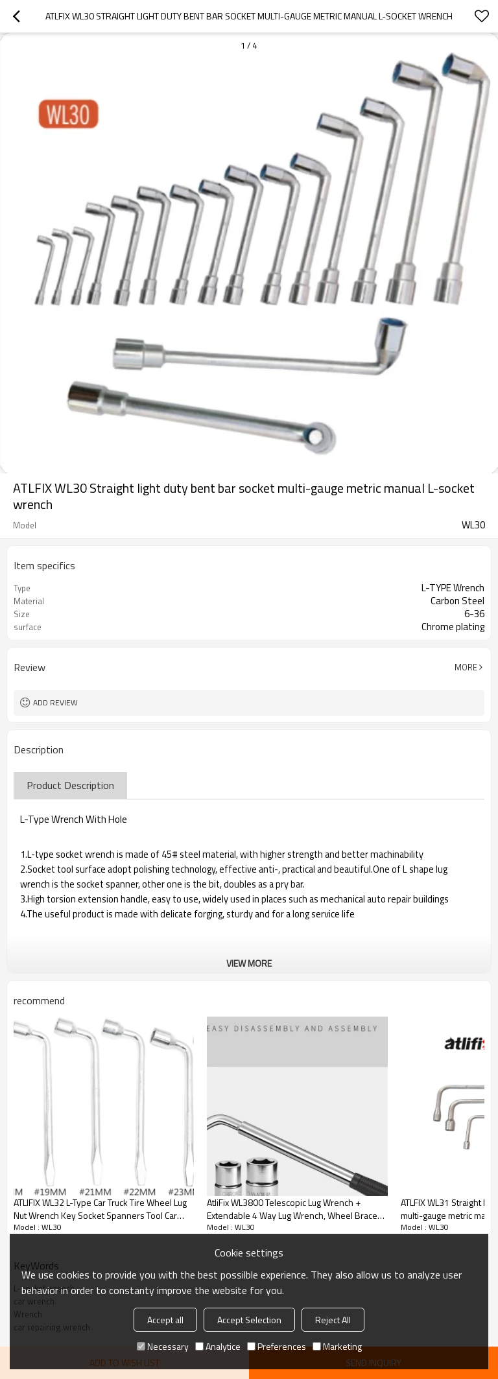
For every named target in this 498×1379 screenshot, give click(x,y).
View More (249, 963)
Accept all (165, 1319)
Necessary (163, 1346)
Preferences (276, 1346)
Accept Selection (249, 1319)
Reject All (333, 1319)
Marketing (337, 1346)
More (466, 667)
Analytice (218, 1346)
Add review (55, 702)
